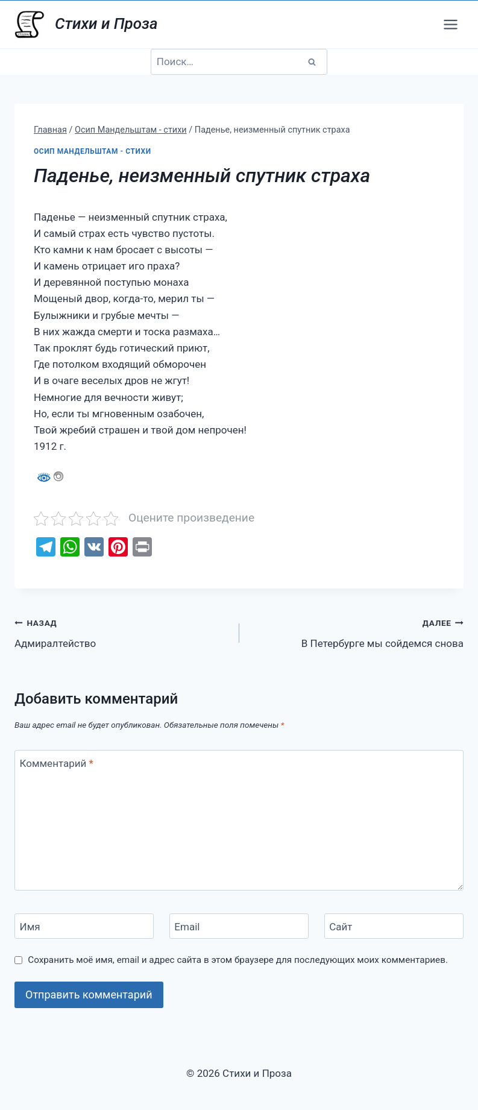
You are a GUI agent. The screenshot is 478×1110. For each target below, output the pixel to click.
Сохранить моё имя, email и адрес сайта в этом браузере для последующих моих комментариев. (238, 959)
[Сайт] (394, 926)
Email (187, 927)
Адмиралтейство (121, 632)
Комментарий (56, 763)
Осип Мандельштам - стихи (92, 151)
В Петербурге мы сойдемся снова (357, 632)
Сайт (340, 927)
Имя (30, 927)
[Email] (239, 926)
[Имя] (84, 926)
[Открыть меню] (450, 24)
